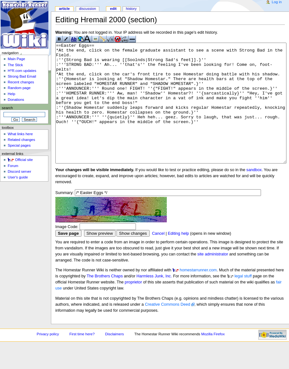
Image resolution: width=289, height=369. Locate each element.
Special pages (19, 145)
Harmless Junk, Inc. (154, 300)
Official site (24, 160)
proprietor (133, 306)
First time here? (82, 358)
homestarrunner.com (198, 294)
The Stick (15, 65)
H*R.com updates (22, 71)
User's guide (18, 177)
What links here (20, 134)
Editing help (178, 257)
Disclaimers (114, 358)
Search (7, 108)
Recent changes (21, 82)
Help (11, 94)
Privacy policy (48, 358)
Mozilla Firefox (213, 358)
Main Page (16, 59)
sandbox (254, 193)
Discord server (19, 171)
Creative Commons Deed (167, 328)
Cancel (158, 257)
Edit (113, 8)
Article (64, 8)
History (131, 8)
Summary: (64, 216)
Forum (13, 166)
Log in (277, 2)
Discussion (87, 8)
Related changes (21, 140)
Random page (19, 88)
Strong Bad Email (22, 76)
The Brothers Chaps (105, 300)
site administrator (212, 278)
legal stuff (243, 300)
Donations (16, 99)
